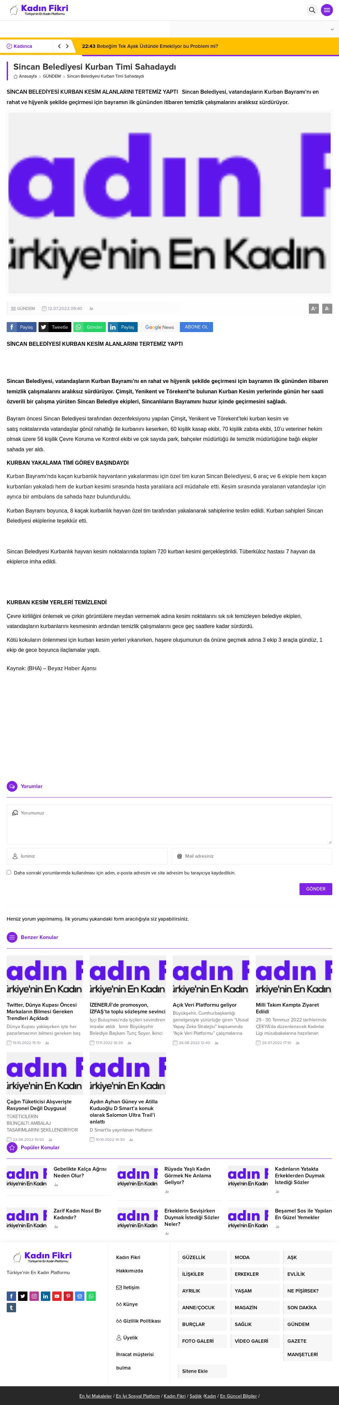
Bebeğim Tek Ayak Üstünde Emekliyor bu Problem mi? (150, 46)
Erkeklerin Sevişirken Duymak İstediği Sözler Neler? (191, 1217)
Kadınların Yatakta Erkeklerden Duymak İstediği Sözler (300, 1176)
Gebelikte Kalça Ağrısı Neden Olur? (80, 1172)
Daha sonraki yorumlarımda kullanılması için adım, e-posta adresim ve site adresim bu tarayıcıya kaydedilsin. (124, 873)
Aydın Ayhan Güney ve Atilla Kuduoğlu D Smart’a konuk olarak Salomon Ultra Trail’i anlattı (124, 1111)
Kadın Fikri (175, 1396)
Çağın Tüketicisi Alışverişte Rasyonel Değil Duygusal (39, 1105)
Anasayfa (25, 76)
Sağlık (196, 1396)
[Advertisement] (169, 724)
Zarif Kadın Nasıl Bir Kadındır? (77, 1214)
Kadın (210, 1396)
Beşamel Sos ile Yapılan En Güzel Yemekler (303, 1214)
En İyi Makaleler (95, 1396)
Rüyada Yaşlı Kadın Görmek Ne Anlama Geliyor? (187, 1176)
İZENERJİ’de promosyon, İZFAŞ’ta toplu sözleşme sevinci (127, 1008)
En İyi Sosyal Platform (138, 1396)
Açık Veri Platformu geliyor (205, 1005)
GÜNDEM (52, 76)
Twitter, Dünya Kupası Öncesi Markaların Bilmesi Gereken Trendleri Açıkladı (42, 1012)
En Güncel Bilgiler (238, 1396)
